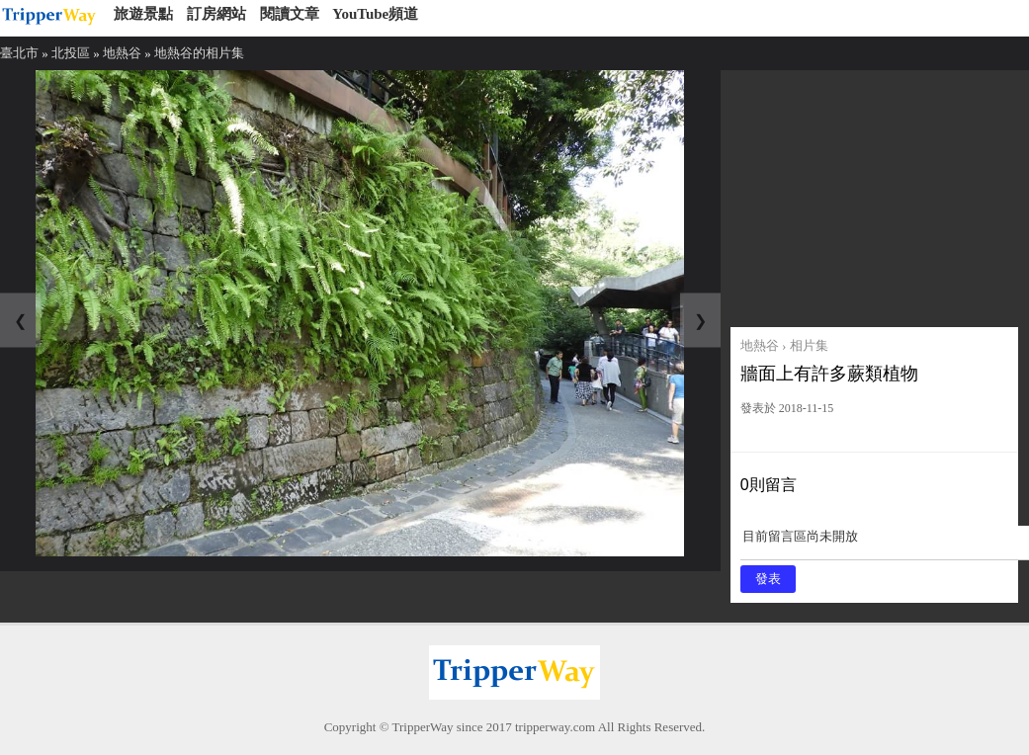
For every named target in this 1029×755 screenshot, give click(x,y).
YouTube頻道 (375, 14)
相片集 (809, 345)
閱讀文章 (289, 14)
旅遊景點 (143, 14)
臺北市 (19, 52)
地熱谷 (122, 52)
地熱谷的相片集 (199, 52)
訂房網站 (216, 14)
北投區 (70, 52)
